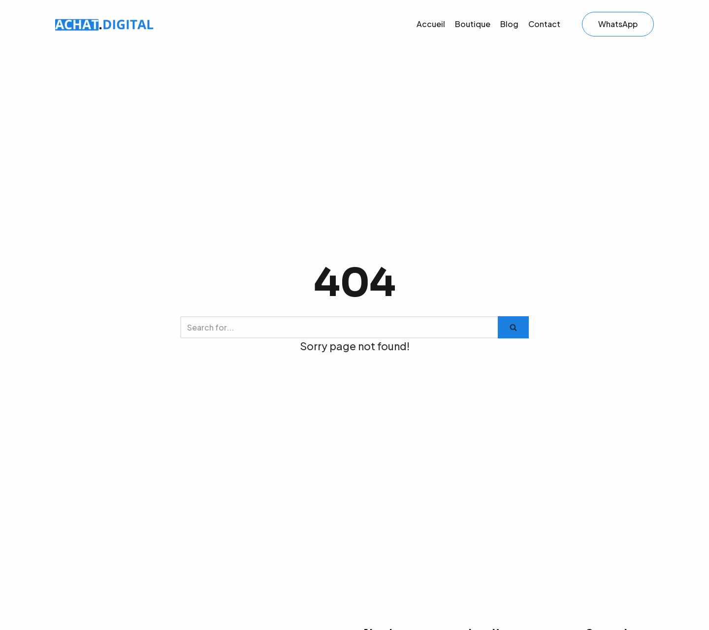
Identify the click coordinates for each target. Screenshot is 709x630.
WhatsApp (618, 24)
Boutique (472, 24)
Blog (509, 24)
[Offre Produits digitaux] (104, 24)
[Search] (339, 327)
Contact (544, 24)
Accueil (431, 24)
